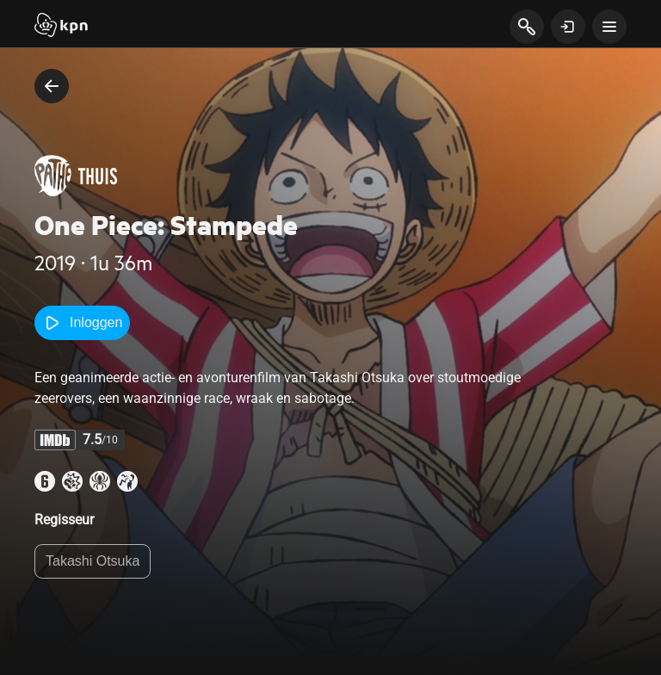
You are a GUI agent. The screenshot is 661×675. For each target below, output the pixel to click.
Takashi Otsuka (92, 561)
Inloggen (82, 323)
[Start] (61, 26)
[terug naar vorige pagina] (51, 86)
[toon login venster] (568, 26)
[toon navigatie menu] (609, 26)
